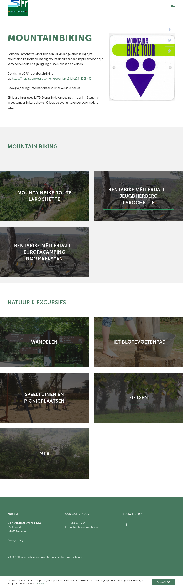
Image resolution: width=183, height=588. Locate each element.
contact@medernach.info (83, 527)
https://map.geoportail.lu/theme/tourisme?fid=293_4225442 (52, 78)
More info (39, 583)
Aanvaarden (164, 582)
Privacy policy (15, 540)
